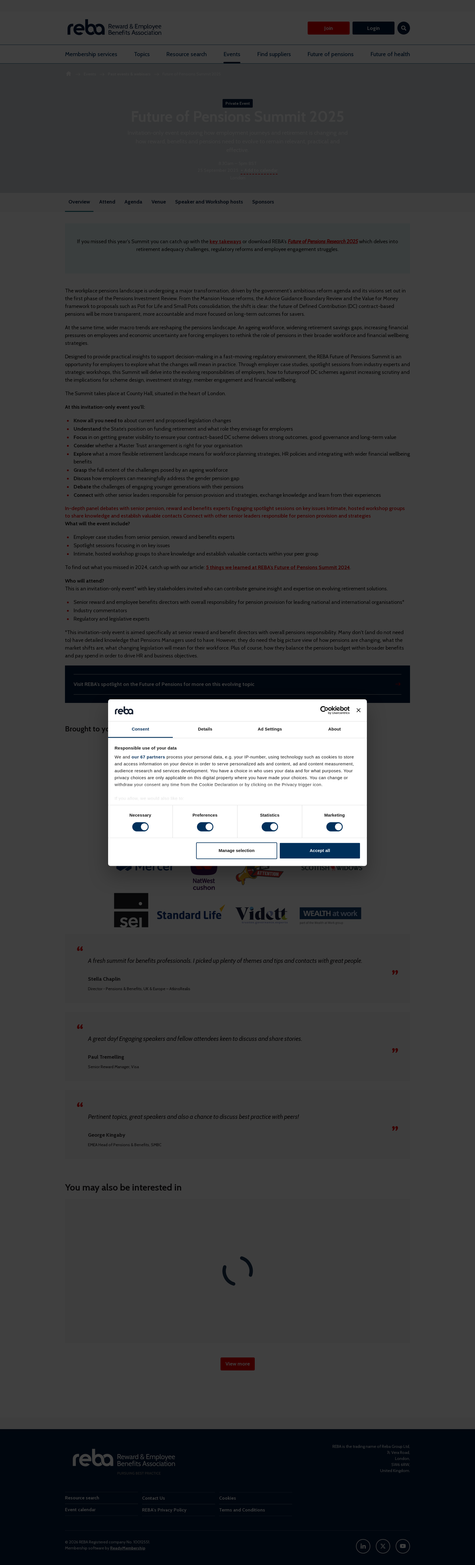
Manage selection (236, 850)
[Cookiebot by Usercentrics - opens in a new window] (324, 710)
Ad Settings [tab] (270, 729)
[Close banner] (359, 710)
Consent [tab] (140, 729)
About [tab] (334, 729)
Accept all (320, 850)
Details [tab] (205, 729)
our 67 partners (148, 757)
